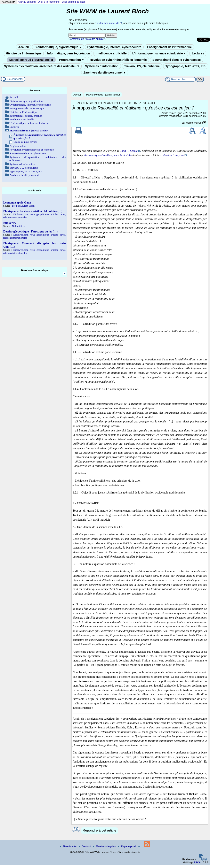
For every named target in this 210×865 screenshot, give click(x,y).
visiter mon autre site (108, 23)
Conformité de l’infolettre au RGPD (87, 39)
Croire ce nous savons (25, 141)
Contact (85, 846)
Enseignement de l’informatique (169, 47)
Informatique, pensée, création (68, 53)
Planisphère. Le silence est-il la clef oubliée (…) (32, 211)
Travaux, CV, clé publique (142, 66)
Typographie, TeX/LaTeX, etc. (185, 66)
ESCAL (198, 862)
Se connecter (15, 79)
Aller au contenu (27, 1)
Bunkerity (9, 222)
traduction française (172, 155)
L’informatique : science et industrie (159, 53)
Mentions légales (104, 846)
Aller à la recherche (48, 1)
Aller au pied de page (73, 1)
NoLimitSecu (18, 226)
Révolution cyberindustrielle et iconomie (118, 59)
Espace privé (127, 846)
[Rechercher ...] (180, 79)
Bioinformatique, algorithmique (57, 47)
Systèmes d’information (102, 66)
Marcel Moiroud (194, 122)
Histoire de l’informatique (24, 53)
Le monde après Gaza (17, 202)
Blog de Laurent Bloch (23, 205)
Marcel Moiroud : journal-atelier (31, 59)
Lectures (198, 53)
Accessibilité (8, 2)
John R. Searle (129, 150)
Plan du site (68, 846)
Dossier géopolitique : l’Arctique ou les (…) (30, 231)
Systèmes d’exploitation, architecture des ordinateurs (41, 66)
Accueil (23, 47)
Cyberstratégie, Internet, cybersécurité (114, 47)
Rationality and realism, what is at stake (108, 155)
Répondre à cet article (99, 830)
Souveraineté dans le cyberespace (176, 59)
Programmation (71, 59)
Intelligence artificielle (111, 53)
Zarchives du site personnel (104, 72)
